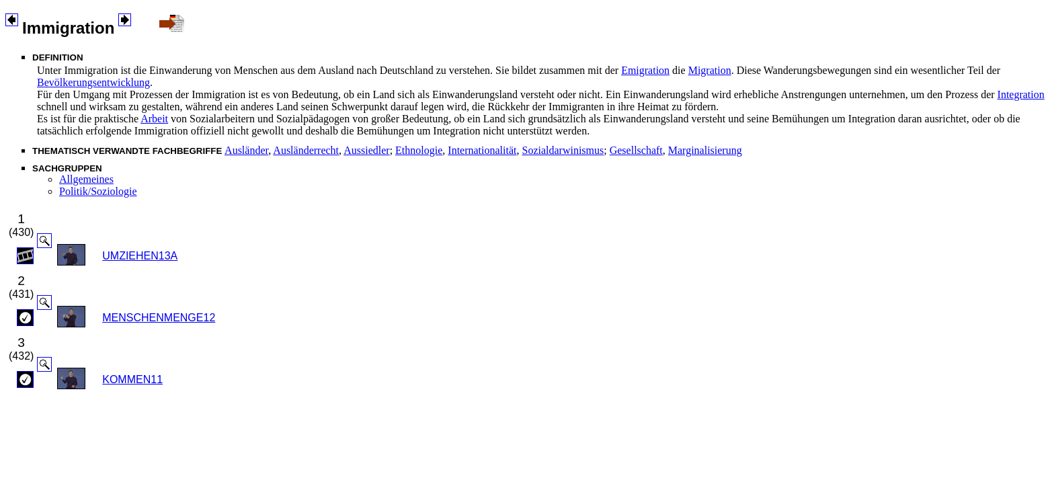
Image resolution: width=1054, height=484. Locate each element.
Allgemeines (86, 179)
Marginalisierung (705, 150)
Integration (1021, 94)
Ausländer (246, 150)
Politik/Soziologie (98, 191)
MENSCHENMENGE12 (158, 317)
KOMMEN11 (132, 379)
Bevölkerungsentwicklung (93, 82)
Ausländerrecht (306, 150)
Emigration (645, 70)
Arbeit (154, 118)
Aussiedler (366, 150)
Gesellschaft (636, 150)
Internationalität (482, 150)
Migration (709, 70)
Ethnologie (418, 150)
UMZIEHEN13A (139, 255)
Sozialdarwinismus (563, 150)
